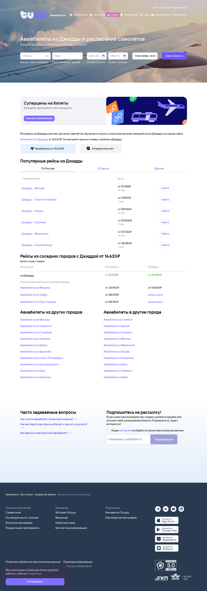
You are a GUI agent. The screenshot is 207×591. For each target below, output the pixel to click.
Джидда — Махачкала (35, 233)
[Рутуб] (181, 507)
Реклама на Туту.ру (117, 512)
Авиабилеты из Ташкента (36, 326)
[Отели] (112, 14)
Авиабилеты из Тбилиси (35, 338)
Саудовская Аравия (45, 494)
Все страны (27, 494)
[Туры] (144, 14)
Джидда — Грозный (34, 222)
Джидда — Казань (33, 211)
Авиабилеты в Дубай (116, 326)
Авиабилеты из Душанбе (35, 351)
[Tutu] (34, 14)
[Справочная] (179, 14)
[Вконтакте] (166, 507)
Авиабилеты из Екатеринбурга (39, 364)
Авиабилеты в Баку (115, 364)
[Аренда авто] (160, 14)
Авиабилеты (12, 494)
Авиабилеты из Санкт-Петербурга (41, 358)
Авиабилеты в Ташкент (118, 332)
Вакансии (62, 517)
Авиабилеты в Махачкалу (119, 345)
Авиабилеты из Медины (35, 287)
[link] (39, 118)
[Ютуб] (173, 507)
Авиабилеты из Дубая (33, 345)
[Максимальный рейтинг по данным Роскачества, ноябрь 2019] (165, 565)
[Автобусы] (97, 14)
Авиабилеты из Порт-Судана (38, 301)
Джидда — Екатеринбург (37, 245)
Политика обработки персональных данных (33, 561)
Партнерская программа (121, 517)
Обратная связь (65, 522)
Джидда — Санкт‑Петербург (39, 199)
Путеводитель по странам (22, 517)
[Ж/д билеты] (79, 14)
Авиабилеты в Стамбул (118, 319)
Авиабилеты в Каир (116, 377)
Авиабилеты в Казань (117, 351)
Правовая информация (77, 561)
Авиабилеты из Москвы (34, 319)
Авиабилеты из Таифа (33, 294)
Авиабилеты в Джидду (34, 139)
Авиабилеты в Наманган (119, 358)
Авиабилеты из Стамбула (36, 332)
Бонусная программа (19, 522)
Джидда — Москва (33, 188)
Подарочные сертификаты (22, 528)
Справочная (13, 512)
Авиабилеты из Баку (32, 370)
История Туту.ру (66, 512)
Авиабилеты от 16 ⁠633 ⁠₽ (47, 149)
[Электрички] (129, 14)
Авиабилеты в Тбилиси (118, 370)
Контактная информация (71, 528)
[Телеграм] (158, 507)
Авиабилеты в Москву (117, 338)
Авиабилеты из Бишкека (35, 377)
